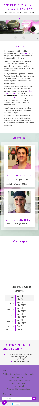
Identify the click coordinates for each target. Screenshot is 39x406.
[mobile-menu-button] (32, 18)
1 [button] (35, 38)
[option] (19, 27)
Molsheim (24, 54)
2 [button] (37, 38)
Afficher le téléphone (21, 361)
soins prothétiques (14, 98)
